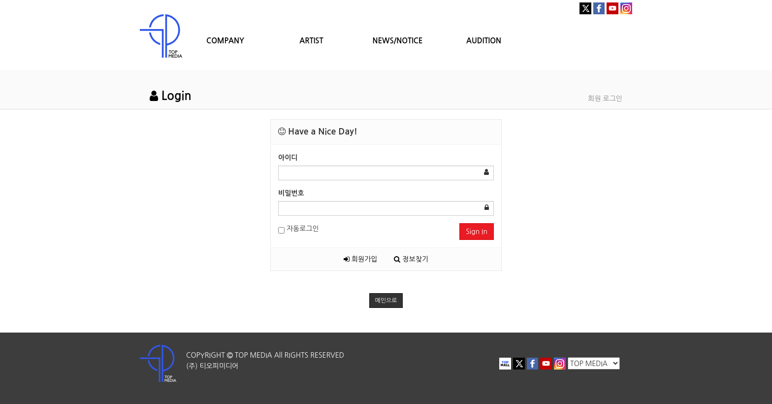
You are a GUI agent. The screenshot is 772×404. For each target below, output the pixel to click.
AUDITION (483, 40)
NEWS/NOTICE (397, 40)
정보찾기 (411, 259)
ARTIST (311, 40)
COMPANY (225, 40)
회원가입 (361, 259)
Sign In (476, 231)
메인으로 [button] (386, 300)
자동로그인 (298, 229)
